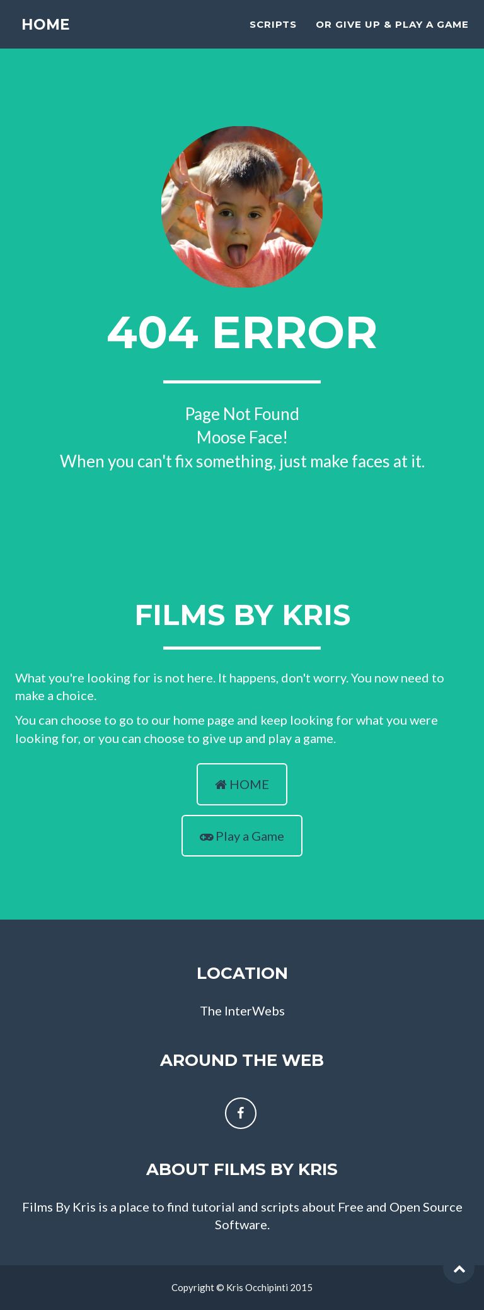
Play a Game (242, 835)
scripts (273, 35)
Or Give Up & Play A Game (392, 35)
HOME (242, 784)
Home (45, 37)
